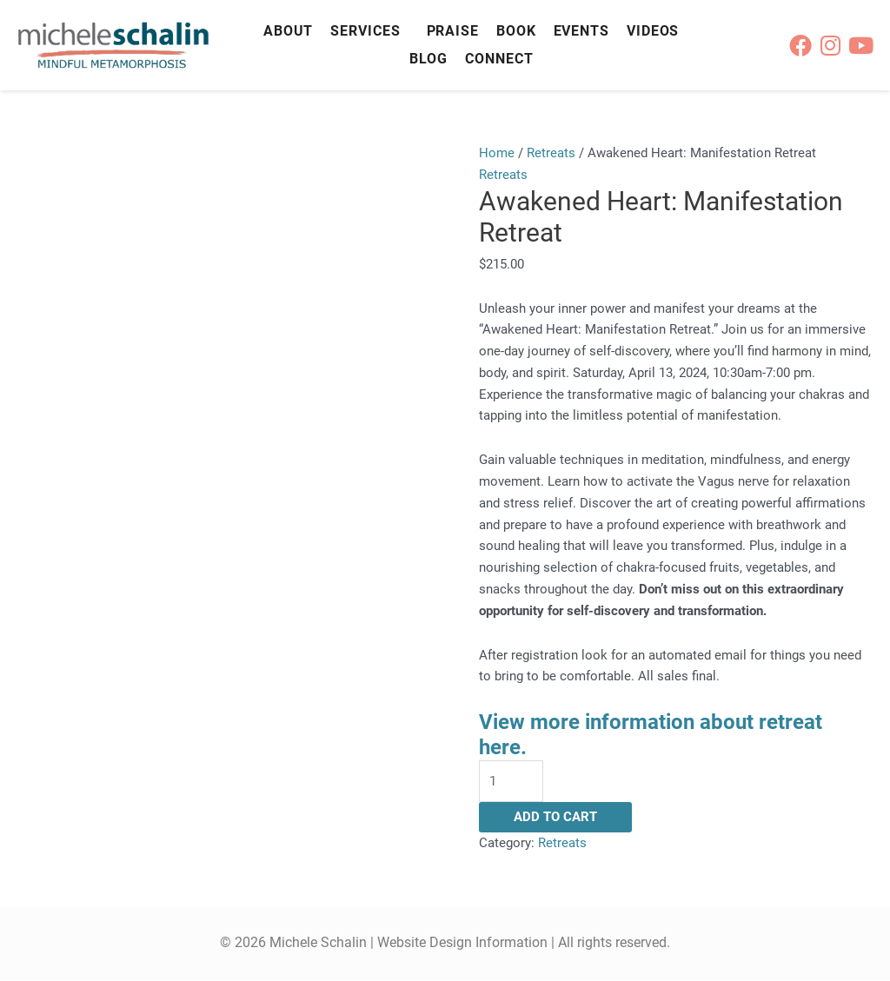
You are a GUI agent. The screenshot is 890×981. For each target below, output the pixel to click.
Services (365, 31)
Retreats (551, 153)
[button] (369, 31)
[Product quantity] (511, 781)
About (288, 31)
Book (516, 31)
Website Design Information (462, 943)
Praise (453, 31)
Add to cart (555, 817)
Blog (428, 58)
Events (581, 31)
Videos (653, 31)
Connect (499, 58)
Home (497, 153)
